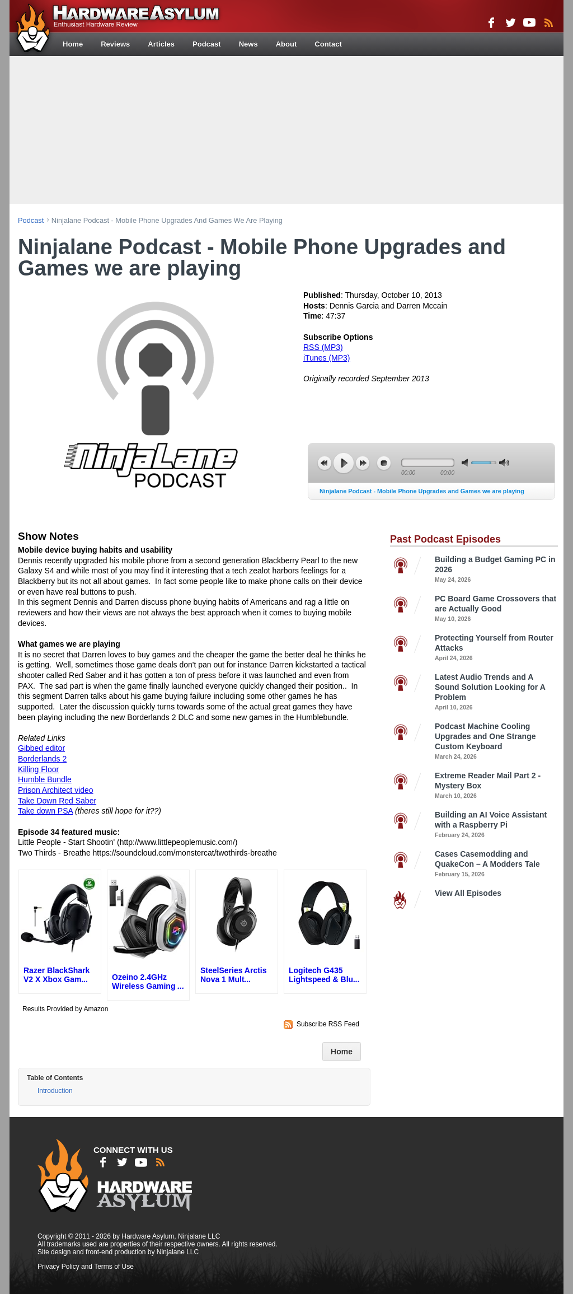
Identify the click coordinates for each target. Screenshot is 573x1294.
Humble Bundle (45, 779)
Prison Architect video (55, 790)
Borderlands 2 (42, 758)
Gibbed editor (41, 748)
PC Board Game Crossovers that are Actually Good (496, 609)
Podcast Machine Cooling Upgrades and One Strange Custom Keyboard (496, 742)
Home (73, 44)
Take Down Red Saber (57, 800)
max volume (504, 463)
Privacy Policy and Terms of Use (85, 1266)
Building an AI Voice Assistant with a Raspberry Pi (496, 825)
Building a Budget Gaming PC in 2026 (496, 570)
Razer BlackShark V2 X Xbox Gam (57, 975)
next (362, 463)
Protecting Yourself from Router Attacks (496, 648)
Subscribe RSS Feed (328, 1024)
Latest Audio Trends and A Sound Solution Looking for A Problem (496, 692)
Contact (327, 44)
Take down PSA (45, 810)
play (343, 463)
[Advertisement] (286, 129)
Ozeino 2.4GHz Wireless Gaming (148, 982)
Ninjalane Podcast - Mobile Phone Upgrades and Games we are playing (422, 491)
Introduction (55, 1091)
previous (324, 463)
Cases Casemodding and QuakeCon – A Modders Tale (496, 864)
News (248, 44)
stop (384, 463)
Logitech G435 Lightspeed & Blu (324, 975)
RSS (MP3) (323, 347)
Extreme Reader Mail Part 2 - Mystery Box (496, 786)
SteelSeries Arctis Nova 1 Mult (233, 975)
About (286, 44)
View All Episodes (468, 893)
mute (467, 463)
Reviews (115, 44)
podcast (31, 220)
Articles (161, 44)
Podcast (206, 44)
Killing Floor (38, 769)
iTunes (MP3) (326, 357)
